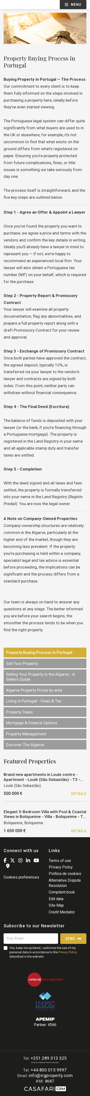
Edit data (56, 899)
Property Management (26, 733)
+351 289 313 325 (49, 1058)
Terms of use (60, 860)
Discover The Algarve (25, 744)
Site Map (56, 905)
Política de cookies (65, 873)
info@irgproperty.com (51, 1075)
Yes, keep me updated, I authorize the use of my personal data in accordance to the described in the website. (43, 952)
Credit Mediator (62, 912)
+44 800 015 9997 (49, 1069)
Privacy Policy (61, 867)
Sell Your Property (22, 663)
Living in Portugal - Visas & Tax (33, 701)
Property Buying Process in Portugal (39, 652)
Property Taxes (19, 712)
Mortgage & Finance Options (31, 722)
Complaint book (62, 892)
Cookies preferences (21, 877)
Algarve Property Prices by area (34, 690)
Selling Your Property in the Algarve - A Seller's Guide (40, 676)
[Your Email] (31, 938)
